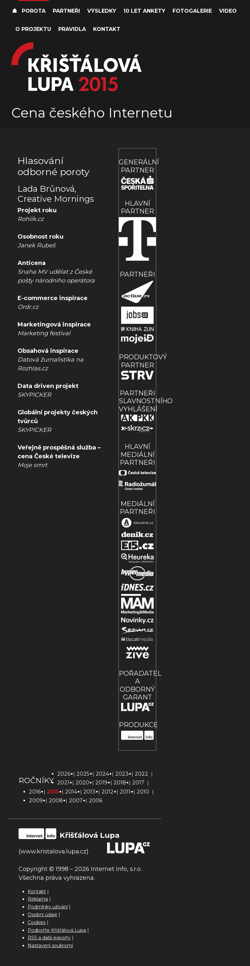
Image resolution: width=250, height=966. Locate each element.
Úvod (14, 11)
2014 (71, 792)
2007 (76, 800)
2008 (56, 800)
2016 (35, 792)
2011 (125, 792)
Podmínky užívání (48, 907)
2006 (95, 800)
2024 (102, 774)
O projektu (33, 29)
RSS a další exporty (49, 938)
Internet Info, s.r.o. (116, 869)
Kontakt (106, 29)
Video (228, 11)
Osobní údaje (42, 915)
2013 (89, 792)
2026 (63, 774)
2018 (120, 783)
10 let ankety (144, 11)
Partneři (66, 11)
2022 (141, 774)
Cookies (37, 922)
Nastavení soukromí (50, 945)
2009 (36, 800)
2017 (138, 783)
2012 (108, 792)
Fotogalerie (192, 11)
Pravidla (72, 29)
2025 (83, 774)
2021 (63, 783)
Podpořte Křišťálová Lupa (57, 930)
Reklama (38, 899)
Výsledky (101, 11)
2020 (82, 783)
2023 (122, 774)
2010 (143, 792)
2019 (101, 783)
